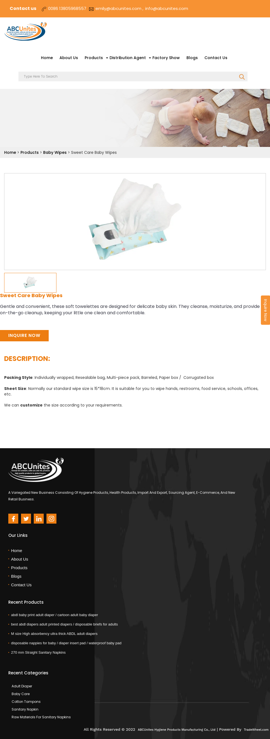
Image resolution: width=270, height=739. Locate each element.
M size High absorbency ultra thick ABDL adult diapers (54, 634)
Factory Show (166, 57)
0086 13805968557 (67, 8)
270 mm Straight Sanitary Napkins (38, 652)
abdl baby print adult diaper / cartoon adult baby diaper (54, 615)
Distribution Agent (128, 57)
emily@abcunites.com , (119, 8)
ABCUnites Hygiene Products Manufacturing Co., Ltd (177, 730)
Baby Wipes (55, 152)
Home (47, 57)
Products (94, 57)
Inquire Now (24, 335)
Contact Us (215, 57)
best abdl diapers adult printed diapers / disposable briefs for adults (64, 624)
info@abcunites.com (166, 8)
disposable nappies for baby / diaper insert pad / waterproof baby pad (66, 643)
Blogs (192, 57)
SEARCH (242, 77)
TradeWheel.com (256, 730)
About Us (68, 57)
